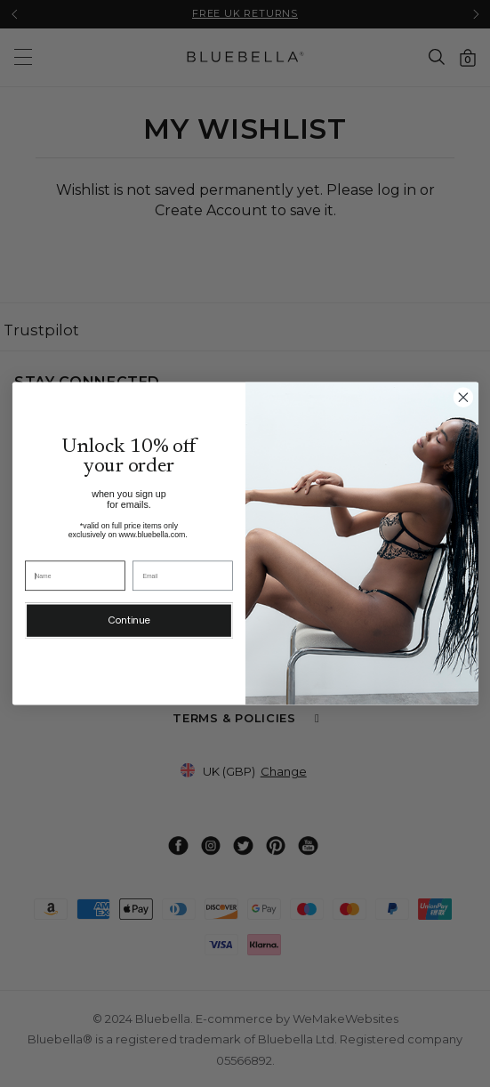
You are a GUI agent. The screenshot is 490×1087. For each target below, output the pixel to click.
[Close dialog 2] (463, 397)
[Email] (183, 575)
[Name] (75, 575)
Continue (129, 620)
